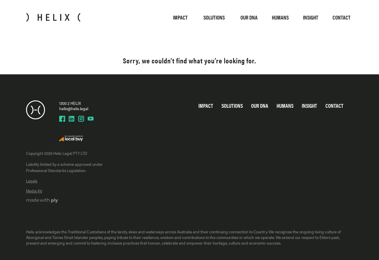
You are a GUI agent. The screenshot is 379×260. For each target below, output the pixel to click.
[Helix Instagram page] (81, 119)
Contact (342, 17)
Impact (180, 17)
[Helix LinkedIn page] (72, 119)
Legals (31, 181)
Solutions (214, 17)
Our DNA (249, 17)
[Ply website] (42, 201)
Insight (310, 17)
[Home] (53, 17)
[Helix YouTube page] (91, 119)
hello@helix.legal (73, 108)
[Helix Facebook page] (62, 119)
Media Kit (34, 191)
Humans (280, 17)
